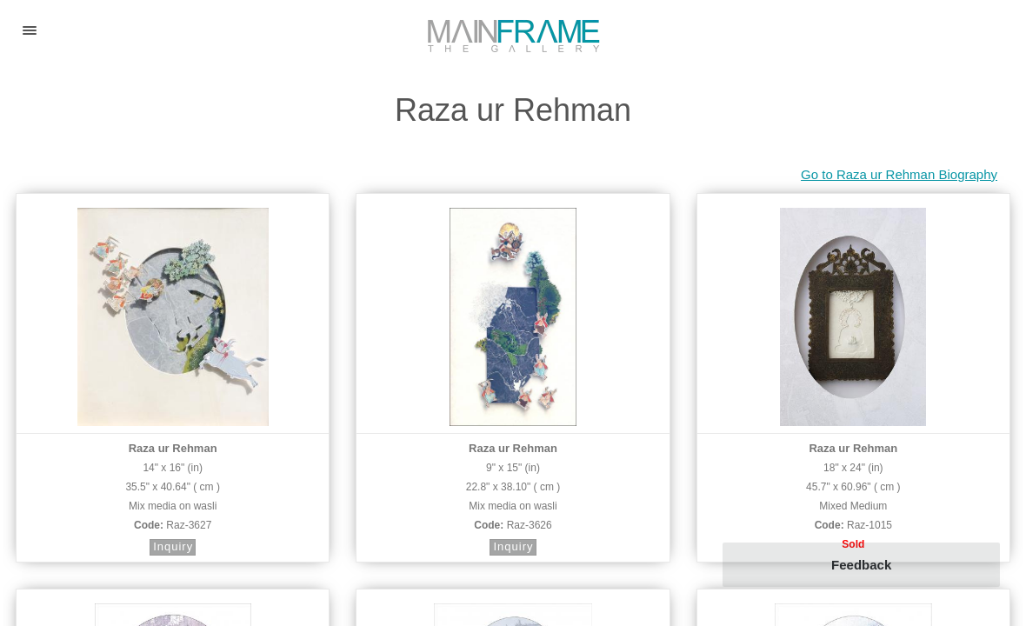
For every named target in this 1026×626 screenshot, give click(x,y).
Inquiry (173, 546)
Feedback (861, 564)
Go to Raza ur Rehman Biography (899, 174)
